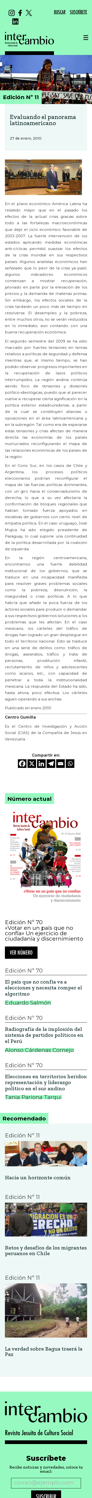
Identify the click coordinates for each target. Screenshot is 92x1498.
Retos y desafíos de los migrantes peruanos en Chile (46, 1250)
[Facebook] (22, 763)
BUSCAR (60, 12)
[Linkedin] (41, 763)
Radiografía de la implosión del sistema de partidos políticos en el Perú (44, 1035)
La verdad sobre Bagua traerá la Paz (43, 1351)
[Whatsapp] (70, 763)
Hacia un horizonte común (38, 1177)
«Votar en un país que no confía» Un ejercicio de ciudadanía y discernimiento (44, 933)
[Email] (60, 763)
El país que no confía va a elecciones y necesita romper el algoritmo (43, 988)
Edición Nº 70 (24, 922)
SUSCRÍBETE (78, 12)
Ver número (21, 953)
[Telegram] (51, 763)
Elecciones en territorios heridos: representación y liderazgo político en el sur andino (46, 1083)
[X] (31, 763)
